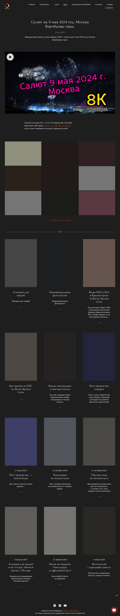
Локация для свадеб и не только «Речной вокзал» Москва (20, 569)
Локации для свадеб (21, 296)
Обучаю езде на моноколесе (99, 478)
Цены (57, 4)
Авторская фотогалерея (81, 4)
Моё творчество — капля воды (20, 478)
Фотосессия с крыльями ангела (99, 568)
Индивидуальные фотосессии (60, 296)
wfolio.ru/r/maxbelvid (71, 613)
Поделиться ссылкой (61, 222)
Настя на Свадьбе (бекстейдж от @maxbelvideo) (60, 569)
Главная (32, 4)
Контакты (109, 8)
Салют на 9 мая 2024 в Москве (57, 127)
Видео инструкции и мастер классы (60, 389)
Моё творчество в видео (99, 389)
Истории (98, 4)
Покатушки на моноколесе (60, 478)
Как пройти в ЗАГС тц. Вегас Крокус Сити (20, 391)
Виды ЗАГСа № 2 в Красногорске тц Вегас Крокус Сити (99, 299)
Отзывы (110, 4)
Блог (65, 4)
